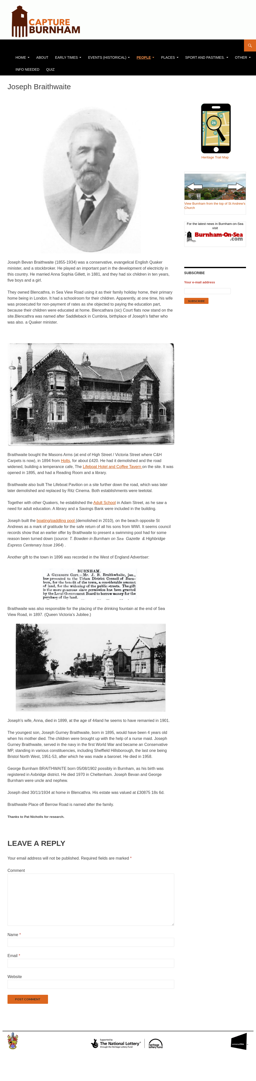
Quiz (50, 69)
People (144, 57)
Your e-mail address (199, 282)
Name (14, 934)
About (42, 57)
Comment (16, 870)
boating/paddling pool (56, 521)
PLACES (168, 57)
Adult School (104, 503)
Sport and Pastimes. (205, 57)
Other (241, 57)
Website (15, 976)
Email (14, 955)
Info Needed (28, 69)
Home (21, 57)
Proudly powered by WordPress (29, 1075)
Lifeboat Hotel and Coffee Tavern (112, 467)
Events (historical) (107, 57)
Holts (65, 461)
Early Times (66, 57)
